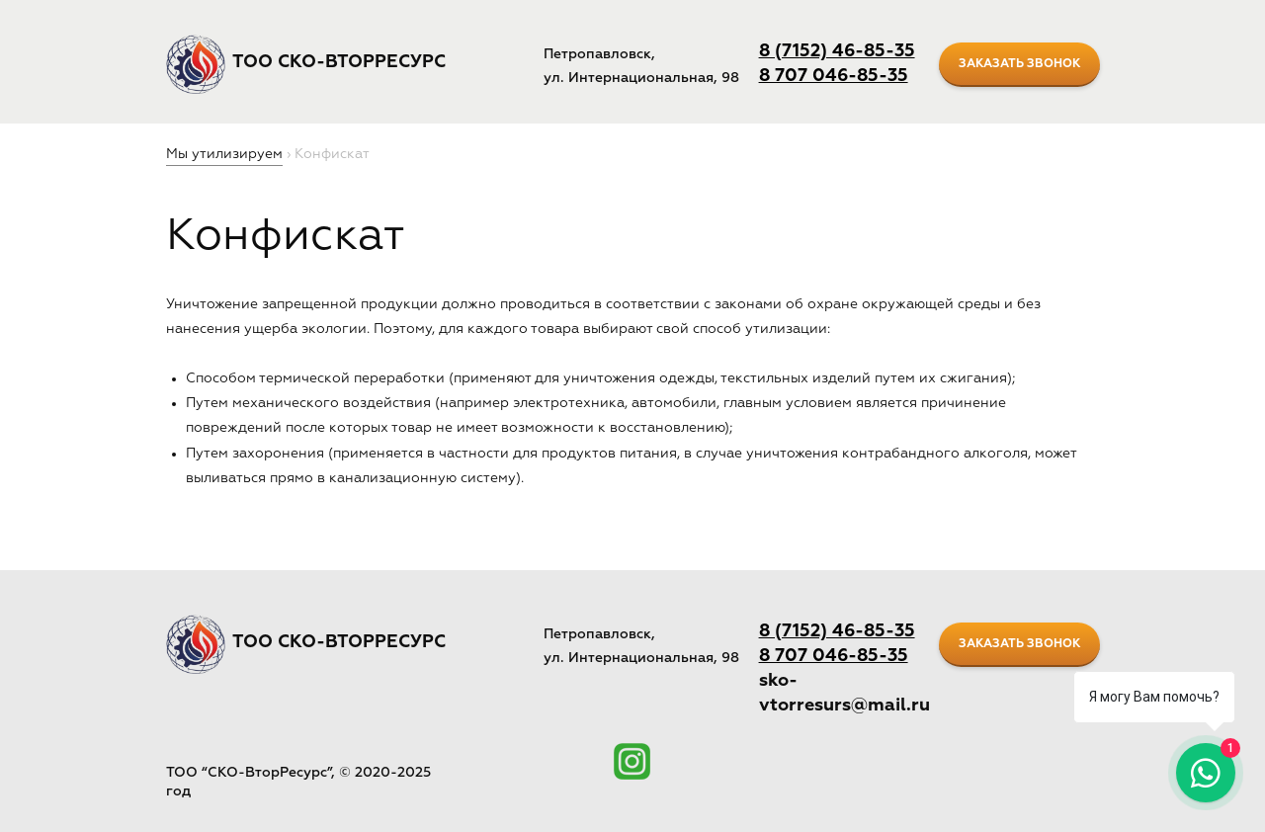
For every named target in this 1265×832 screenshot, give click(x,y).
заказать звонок (1019, 64)
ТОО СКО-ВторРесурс (339, 62)
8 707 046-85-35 (833, 76)
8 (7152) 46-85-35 (837, 51)
